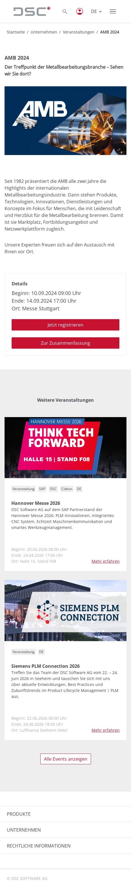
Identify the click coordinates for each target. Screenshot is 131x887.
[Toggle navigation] (112, 11)
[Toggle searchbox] (65, 11)
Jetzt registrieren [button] (65, 325)
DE (94, 11)
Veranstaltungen (78, 32)
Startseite (16, 32)
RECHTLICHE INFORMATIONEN (39, 846)
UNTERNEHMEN (24, 830)
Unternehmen (44, 32)
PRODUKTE (19, 814)
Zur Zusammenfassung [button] (65, 343)
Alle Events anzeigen (65, 759)
